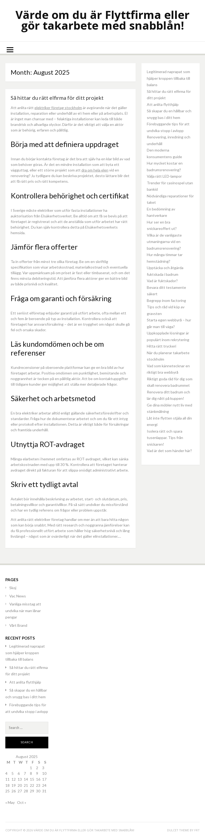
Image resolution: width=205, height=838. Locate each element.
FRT (197, 830)
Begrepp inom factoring (166, 300)
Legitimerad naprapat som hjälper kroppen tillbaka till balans (168, 78)
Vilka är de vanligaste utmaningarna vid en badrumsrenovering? (164, 241)
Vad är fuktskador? (163, 280)
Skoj (12, 587)
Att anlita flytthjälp (163, 104)
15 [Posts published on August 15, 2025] (32, 779)
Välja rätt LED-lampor (164, 176)
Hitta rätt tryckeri (161, 346)
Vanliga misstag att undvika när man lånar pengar (23, 610)
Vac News (17, 596)
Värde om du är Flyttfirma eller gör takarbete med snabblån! (102, 20)
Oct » (21, 802)
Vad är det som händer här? (169, 450)
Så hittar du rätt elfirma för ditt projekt (57, 97)
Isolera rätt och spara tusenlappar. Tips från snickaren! (165, 437)
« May (10, 802)
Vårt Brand (18, 625)
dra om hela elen (94, 170)
